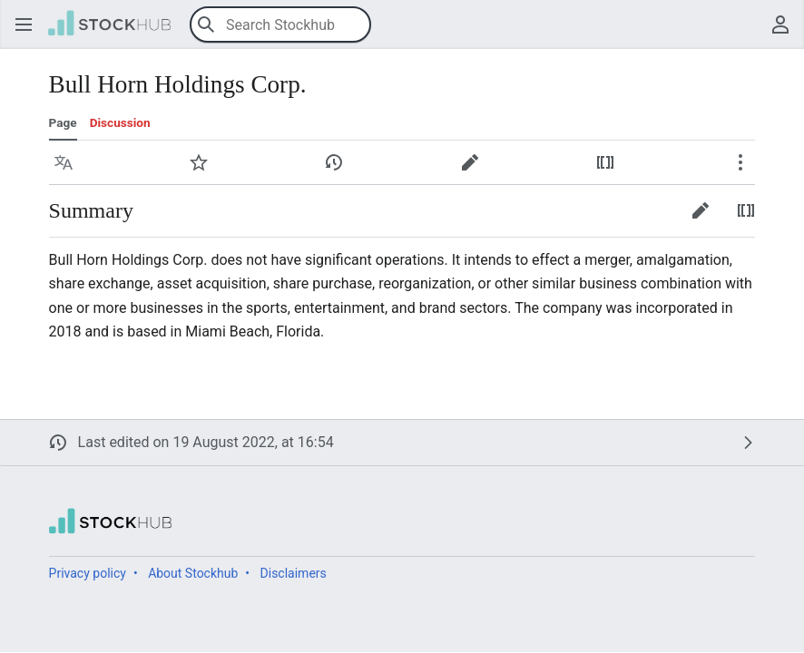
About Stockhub (193, 573)
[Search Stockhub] (280, 24)
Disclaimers (293, 573)
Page (63, 122)
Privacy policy (87, 573)
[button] (24, 24)
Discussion (120, 122)
